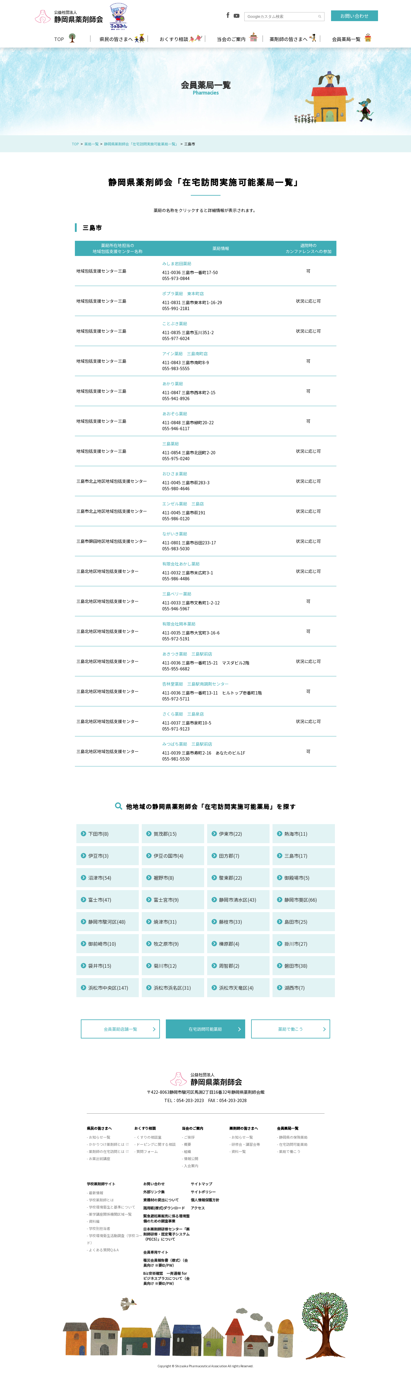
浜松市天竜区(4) (236, 987)
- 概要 (186, 1144)
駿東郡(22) (230, 877)
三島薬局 (170, 444)
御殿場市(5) (297, 877)
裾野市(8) (164, 877)
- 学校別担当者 (98, 1228)
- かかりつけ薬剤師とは (106, 1144)
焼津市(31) (165, 921)
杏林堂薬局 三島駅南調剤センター (195, 684)
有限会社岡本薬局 (179, 624)
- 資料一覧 (237, 1151)
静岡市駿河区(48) (107, 921)
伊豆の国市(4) (169, 855)
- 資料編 (93, 1221)
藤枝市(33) (230, 921)
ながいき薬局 (174, 534)
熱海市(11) (296, 833)
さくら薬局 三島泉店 (183, 714)
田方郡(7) (229, 855)
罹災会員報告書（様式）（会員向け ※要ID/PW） (165, 1263)
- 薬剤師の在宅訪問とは (106, 1151)
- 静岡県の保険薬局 (292, 1137)
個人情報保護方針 (205, 1199)
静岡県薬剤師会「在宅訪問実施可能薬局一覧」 (141, 143)
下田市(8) (98, 833)
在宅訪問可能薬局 (205, 1029)
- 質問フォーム (146, 1151)
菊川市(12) (165, 965)
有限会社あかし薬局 (181, 564)
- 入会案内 (190, 1165)
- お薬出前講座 (98, 1158)
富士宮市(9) (166, 899)
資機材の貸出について (161, 1199)
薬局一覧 (91, 143)
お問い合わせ (354, 15)
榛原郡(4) (229, 943)
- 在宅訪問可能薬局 (292, 1144)
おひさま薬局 (174, 474)
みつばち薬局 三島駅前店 (187, 744)
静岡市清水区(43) (237, 899)
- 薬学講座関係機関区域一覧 (109, 1214)
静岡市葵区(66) (300, 899)
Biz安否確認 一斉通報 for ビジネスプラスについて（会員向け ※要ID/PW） (166, 1278)
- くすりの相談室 (147, 1137)
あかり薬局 (172, 383)
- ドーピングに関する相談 (155, 1144)
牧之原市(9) (166, 943)
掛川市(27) (296, 943)
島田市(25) (296, 921)
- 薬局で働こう (288, 1151)
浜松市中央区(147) (108, 987)
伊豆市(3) (98, 855)
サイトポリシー (203, 1191)
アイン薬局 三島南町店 (185, 353)
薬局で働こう (290, 1029)
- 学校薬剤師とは (100, 1199)
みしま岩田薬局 (176, 263)
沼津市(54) (99, 877)
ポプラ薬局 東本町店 (183, 293)
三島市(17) (296, 855)
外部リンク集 (154, 1191)
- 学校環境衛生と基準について (111, 1206)
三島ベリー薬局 (176, 594)
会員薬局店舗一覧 (120, 1029)
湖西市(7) (294, 987)
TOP (59, 39)
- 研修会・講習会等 (244, 1144)
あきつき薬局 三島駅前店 (187, 654)
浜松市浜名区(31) (172, 987)
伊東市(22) (230, 833)
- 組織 (186, 1151)
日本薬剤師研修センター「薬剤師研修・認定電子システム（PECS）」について (166, 1234)
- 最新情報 (95, 1192)
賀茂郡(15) (165, 833)
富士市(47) (99, 899)
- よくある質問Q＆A (103, 1249)
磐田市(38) (296, 965)
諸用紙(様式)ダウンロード (164, 1207)
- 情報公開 (190, 1158)
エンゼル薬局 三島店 (183, 504)
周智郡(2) (229, 965)
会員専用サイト (155, 1252)
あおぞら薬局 (174, 414)
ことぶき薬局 (174, 323)
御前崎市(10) (102, 943)
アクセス (198, 1207)
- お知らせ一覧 (98, 1137)
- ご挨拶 (188, 1137)
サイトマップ (201, 1183)
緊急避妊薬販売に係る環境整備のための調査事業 (166, 1218)
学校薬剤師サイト (101, 1183)
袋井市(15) (99, 965)
